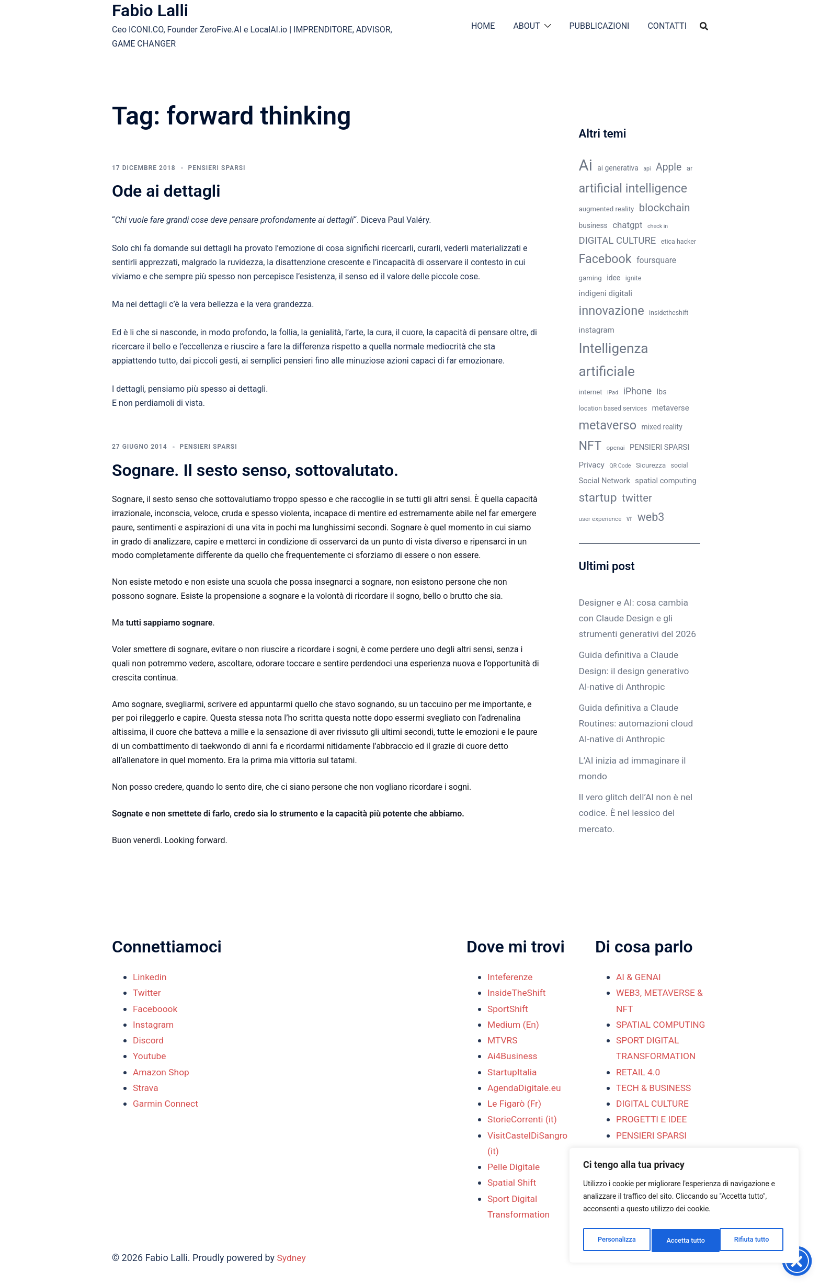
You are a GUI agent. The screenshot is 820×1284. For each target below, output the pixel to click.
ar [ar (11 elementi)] (690, 168)
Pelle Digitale (514, 1166)
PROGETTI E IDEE (652, 1135)
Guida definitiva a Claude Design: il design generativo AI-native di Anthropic (636, 686)
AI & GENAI (639, 976)
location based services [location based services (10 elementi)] (613, 408)
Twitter (147, 992)
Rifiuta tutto (684, 1240)
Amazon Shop (162, 1071)
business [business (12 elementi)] (593, 225)
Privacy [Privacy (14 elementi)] (592, 465)
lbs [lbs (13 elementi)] (662, 391)
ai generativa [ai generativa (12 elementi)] (618, 168)
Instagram (154, 1024)
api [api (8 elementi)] (647, 168)
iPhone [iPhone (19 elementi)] (637, 391)
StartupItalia (513, 1071)
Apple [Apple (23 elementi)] (668, 167)
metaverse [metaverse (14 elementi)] (670, 408)
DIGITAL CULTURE (653, 1118)
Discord (149, 1040)
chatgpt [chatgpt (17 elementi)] (627, 225)
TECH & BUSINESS (655, 1103)
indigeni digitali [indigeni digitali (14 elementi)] (605, 293)
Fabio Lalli (150, 10)
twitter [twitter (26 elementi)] (637, 498)
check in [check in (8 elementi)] (657, 226)
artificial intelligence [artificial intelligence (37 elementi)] (633, 188)
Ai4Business (513, 1055)
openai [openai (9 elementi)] (616, 447)
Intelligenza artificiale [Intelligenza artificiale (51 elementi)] (613, 359)
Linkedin (150, 976)
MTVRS (503, 1040)
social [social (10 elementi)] (679, 465)
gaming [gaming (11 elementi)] (590, 278)
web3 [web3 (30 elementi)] (651, 517)
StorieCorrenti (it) (523, 1118)
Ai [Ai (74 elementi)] (586, 165)
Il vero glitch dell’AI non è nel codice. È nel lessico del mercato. (638, 828)
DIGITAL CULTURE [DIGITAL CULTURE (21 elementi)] (617, 240)
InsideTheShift (517, 992)
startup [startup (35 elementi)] (598, 498)
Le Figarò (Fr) (515, 1103)
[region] (684, 1208)
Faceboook (156, 1008)
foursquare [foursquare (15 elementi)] (656, 260)
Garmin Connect (166, 1103)
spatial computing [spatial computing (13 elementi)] (665, 480)
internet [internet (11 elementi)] (590, 392)
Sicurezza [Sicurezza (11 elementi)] (651, 465)
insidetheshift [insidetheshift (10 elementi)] (668, 312)
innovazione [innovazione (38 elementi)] (611, 310)
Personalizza (616, 1240)
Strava (146, 1087)
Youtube (150, 1055)
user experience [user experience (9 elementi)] (600, 518)
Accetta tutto (752, 1240)
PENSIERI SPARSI (217, 168)
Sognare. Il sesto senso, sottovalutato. (255, 470)
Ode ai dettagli (166, 191)
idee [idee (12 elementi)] (613, 278)
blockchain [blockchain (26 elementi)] (664, 207)
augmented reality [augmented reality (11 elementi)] (606, 209)
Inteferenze (510, 976)
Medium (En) (514, 1024)
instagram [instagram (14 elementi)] (596, 330)
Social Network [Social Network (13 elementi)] (604, 480)
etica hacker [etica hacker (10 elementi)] (678, 241)
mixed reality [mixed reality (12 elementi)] (662, 427)
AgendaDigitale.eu (525, 1087)
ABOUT (526, 26)
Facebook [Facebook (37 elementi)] (605, 259)
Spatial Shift (512, 1182)
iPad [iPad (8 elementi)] (612, 392)
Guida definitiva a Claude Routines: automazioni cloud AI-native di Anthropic (638, 739)
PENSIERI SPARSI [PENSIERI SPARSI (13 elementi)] (659, 447)
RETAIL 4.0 (639, 1087)
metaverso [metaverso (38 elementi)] (608, 425)
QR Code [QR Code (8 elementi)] (620, 465)
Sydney (292, 1257)
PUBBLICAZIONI (600, 26)
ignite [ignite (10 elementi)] (633, 278)
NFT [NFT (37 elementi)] (590, 445)
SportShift (508, 1008)
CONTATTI (667, 26)
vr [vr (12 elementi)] (629, 518)
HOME (483, 26)
